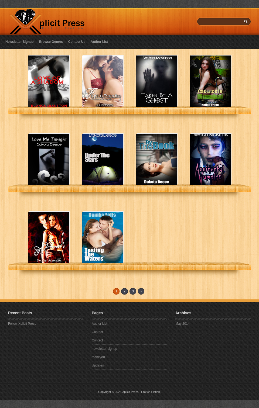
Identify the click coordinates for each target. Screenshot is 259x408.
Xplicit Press (130, 391)
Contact (97, 332)
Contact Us (76, 42)
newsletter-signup (104, 349)
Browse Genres (51, 42)
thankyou (98, 357)
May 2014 (182, 324)
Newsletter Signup (19, 42)
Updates (98, 365)
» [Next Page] (141, 291)
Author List (99, 42)
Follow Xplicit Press (22, 324)
